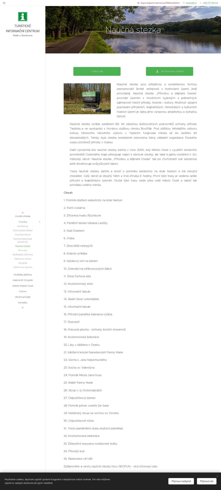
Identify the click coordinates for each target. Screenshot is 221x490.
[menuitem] (22, 216)
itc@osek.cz (191, 3)
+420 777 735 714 (210, 3)
